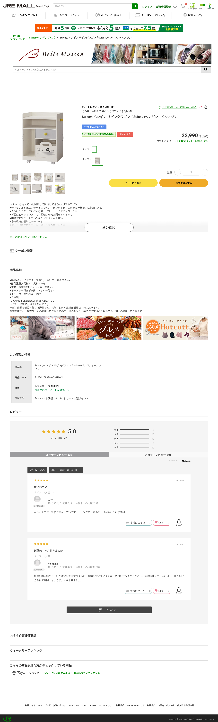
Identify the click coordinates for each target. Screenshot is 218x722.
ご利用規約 (119, 703)
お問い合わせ (59, 703)
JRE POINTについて (77, 703)
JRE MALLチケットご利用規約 (141, 703)
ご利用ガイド (29, 703)
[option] (43, 135)
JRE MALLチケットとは (100, 703)
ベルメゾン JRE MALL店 (56, 670)
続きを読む (109, 225)
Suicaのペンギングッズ (42, 35)
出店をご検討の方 (166, 703)
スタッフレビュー (158, 452)
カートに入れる (133, 180)
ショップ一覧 (44, 703)
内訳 (206, 139)
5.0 (72, 429)
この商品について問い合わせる (179, 105)
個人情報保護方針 (185, 703)
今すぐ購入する (184, 180)
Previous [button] (25, 135)
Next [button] (61, 135)
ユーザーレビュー (59, 452)
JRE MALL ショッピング (17, 35)
